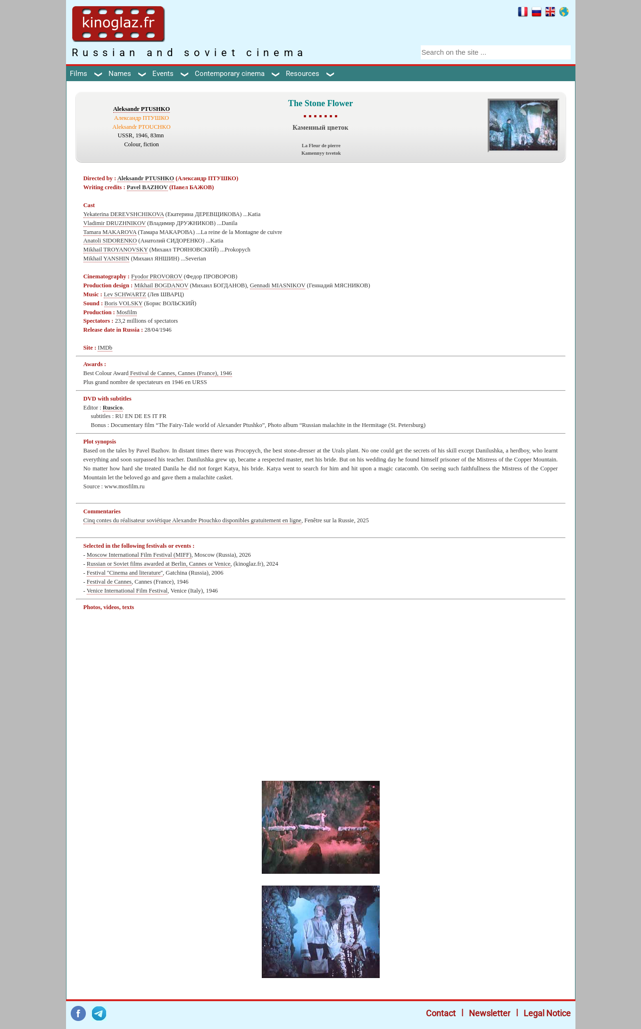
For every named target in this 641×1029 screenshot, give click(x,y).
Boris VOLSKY (123, 303)
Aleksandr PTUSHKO (141, 109)
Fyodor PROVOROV (157, 276)
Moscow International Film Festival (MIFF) (139, 555)
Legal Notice (547, 1013)
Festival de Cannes (109, 581)
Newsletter (489, 1013)
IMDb (105, 347)
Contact (441, 1013)
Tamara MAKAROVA (110, 232)
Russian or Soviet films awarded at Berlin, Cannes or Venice (159, 564)
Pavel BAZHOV (147, 187)
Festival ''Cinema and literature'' (125, 572)
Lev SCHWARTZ (125, 294)
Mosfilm (127, 312)
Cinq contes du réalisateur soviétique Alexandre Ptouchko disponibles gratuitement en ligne (192, 520)
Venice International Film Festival (127, 590)
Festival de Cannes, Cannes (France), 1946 (180, 373)
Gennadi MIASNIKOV (278, 285)
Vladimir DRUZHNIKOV (114, 223)
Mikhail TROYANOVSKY (115, 249)
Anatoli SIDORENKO (110, 240)
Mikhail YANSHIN (106, 258)
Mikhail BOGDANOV (161, 285)
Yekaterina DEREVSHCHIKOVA (123, 214)
